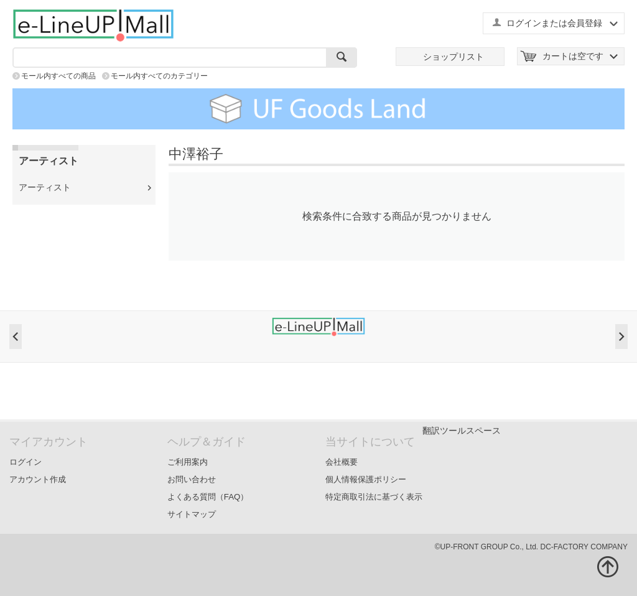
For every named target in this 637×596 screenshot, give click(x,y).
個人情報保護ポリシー (365, 479)
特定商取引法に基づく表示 (373, 496)
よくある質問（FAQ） (208, 496)
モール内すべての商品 (58, 76)
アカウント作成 (37, 479)
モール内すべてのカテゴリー (159, 76)
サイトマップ (191, 514)
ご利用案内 (187, 462)
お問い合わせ (191, 479)
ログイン (25, 462)
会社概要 (341, 462)
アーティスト (45, 187)
